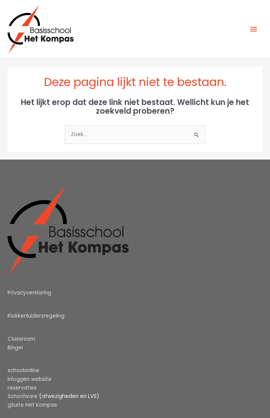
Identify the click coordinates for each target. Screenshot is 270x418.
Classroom (21, 339)
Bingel (15, 347)
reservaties (22, 387)
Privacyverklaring (29, 292)
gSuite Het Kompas (32, 405)
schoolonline (23, 370)
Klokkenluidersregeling (36, 315)
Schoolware (23, 396)
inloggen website (30, 379)
